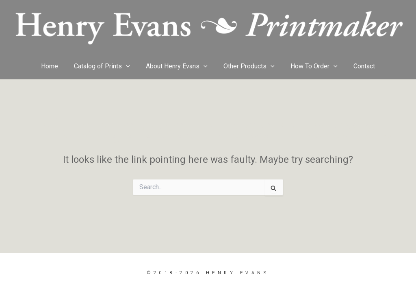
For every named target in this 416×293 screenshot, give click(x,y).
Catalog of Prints (106, 66)
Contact (357, 66)
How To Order (309, 66)
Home (56, 66)
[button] (130, 66)
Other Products (247, 66)
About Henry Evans (178, 66)
